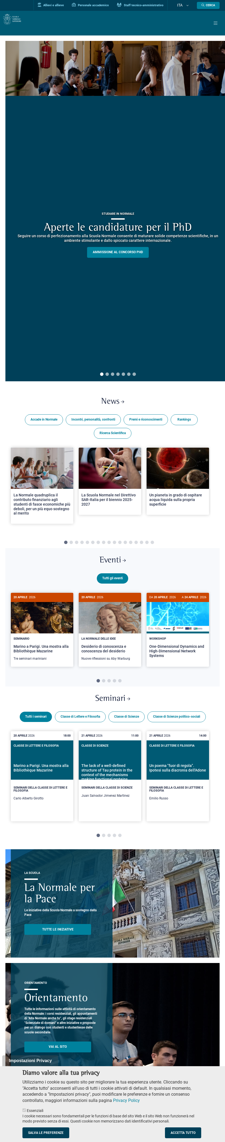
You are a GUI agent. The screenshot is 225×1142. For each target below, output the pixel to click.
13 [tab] (130, 545)
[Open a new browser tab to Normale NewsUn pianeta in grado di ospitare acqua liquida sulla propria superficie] (178, 484)
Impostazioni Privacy (30, 1060)
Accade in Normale (44, 422)
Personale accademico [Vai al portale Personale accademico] (102, 5)
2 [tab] (107, 374)
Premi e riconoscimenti (145, 422)
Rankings (184, 422)
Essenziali (35, 1110)
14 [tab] (136, 545)
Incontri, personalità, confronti (93, 422)
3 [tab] (112, 374)
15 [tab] (141, 545)
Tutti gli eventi (112, 584)
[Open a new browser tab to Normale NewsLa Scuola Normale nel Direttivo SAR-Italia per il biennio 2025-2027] (110, 484)
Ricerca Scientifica (113, 436)
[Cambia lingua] (189, 5)
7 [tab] (134, 374)
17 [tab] (152, 545)
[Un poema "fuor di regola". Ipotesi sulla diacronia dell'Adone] (178, 788)
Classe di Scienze (126, 728)
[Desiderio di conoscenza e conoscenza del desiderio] (110, 635)
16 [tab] (147, 545)
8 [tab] (103, 545)
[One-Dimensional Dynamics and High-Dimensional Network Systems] (178, 635)
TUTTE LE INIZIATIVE (58, 941)
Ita (186, 5)
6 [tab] (128, 374)
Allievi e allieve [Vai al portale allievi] (63, 5)
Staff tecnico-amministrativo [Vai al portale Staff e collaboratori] (152, 5)
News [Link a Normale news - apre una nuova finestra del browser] (112, 403)
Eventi (112, 564)
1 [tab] (101, 374)
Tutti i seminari (36, 728)
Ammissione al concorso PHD (118, 252)
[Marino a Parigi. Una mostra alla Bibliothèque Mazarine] (42, 635)
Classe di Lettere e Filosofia (80, 728)
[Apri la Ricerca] (208, 5)
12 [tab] (125, 545)
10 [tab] (114, 545)
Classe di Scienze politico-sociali (176, 728)
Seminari (112, 709)
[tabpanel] (42, 490)
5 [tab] (123, 374)
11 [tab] (120, 545)
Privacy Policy (126, 1100)
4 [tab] (118, 374)
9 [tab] (109, 545)
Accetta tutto (183, 1133)
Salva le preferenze (46, 1133)
